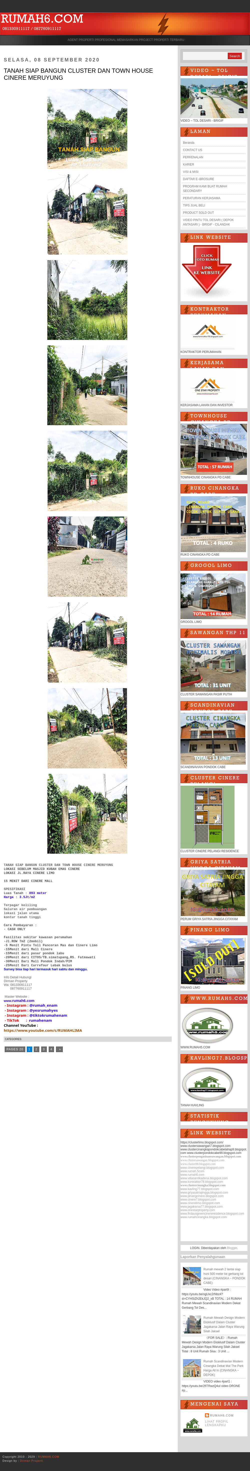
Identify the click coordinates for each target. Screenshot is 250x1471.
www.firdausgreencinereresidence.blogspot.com (212, 1213)
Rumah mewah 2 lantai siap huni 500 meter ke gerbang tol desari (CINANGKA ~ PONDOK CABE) (225, 1276)
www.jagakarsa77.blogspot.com (201, 1206)
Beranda (188, 142)
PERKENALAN (193, 157)
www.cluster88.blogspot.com (198, 1164)
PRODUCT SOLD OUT (198, 212)
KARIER (188, 164)
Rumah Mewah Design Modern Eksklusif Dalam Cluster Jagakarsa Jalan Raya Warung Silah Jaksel (224, 1324)
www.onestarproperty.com (197, 1210)
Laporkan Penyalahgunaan (202, 1257)
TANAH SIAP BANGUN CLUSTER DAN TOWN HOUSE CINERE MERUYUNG (78, 74)
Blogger (232, 1248)
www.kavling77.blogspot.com (199, 1189)
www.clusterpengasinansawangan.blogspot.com (210, 1156)
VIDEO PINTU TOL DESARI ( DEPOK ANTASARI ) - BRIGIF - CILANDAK (208, 222)
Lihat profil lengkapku (216, 1423)
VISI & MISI (190, 172)
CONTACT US (192, 150)
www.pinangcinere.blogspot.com (202, 1196)
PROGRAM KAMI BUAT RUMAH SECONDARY (205, 189)
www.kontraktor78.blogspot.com (201, 1182)
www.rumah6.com (192, 1174)
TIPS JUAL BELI (194, 205)
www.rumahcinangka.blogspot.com (203, 1217)
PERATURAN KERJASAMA (201, 198)
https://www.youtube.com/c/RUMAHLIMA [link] (43, 1030)
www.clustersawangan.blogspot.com (202, 1160)
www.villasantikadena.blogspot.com (204, 1178)
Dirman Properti (31, 1460)
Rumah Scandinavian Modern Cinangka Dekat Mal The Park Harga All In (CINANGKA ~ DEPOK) (224, 1368)
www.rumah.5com (192, 1171)
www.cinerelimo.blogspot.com (200, 1203)
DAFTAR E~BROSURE (198, 179)
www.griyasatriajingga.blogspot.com (204, 1192)
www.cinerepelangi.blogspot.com (202, 1167)
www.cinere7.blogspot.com (198, 1199)
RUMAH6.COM (222, 1415)
